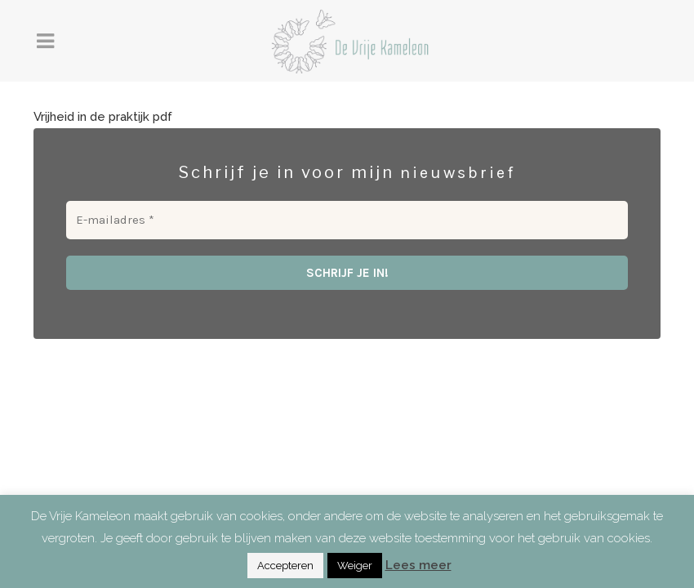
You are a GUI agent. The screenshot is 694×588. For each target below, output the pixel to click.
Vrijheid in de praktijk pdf (102, 116)
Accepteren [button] (285, 565)
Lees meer (418, 565)
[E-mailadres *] (347, 220)
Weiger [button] (354, 565)
